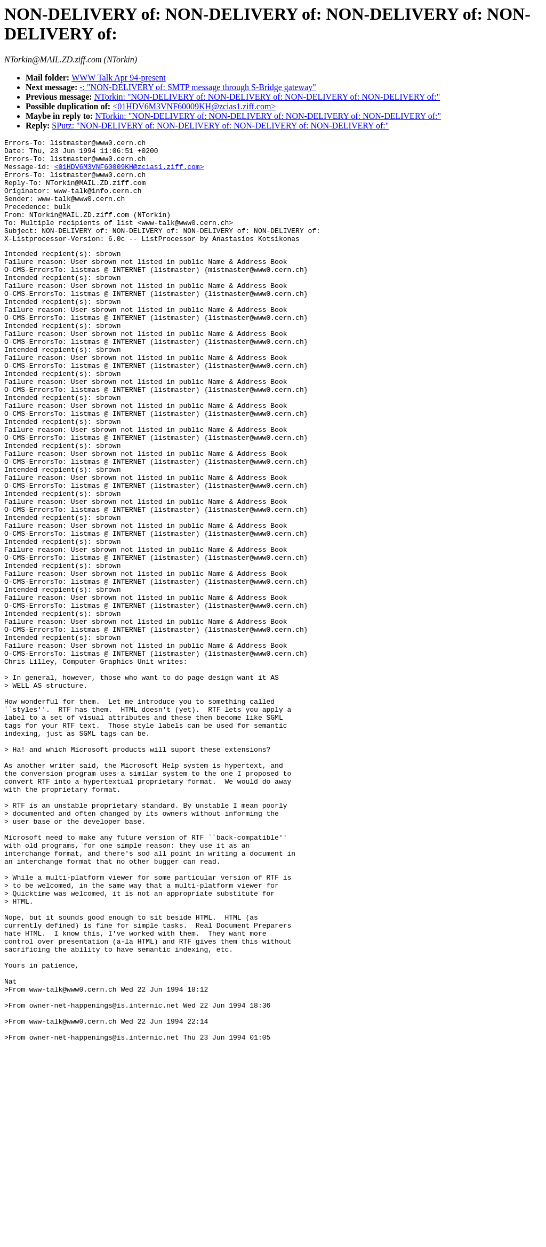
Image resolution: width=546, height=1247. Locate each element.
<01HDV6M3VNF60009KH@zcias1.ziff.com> (194, 106)
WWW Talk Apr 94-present (118, 77)
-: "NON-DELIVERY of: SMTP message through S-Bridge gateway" (197, 87)
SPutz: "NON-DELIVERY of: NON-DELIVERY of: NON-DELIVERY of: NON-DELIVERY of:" (220, 125)
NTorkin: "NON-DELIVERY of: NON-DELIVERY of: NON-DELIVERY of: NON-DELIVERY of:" (267, 96)
